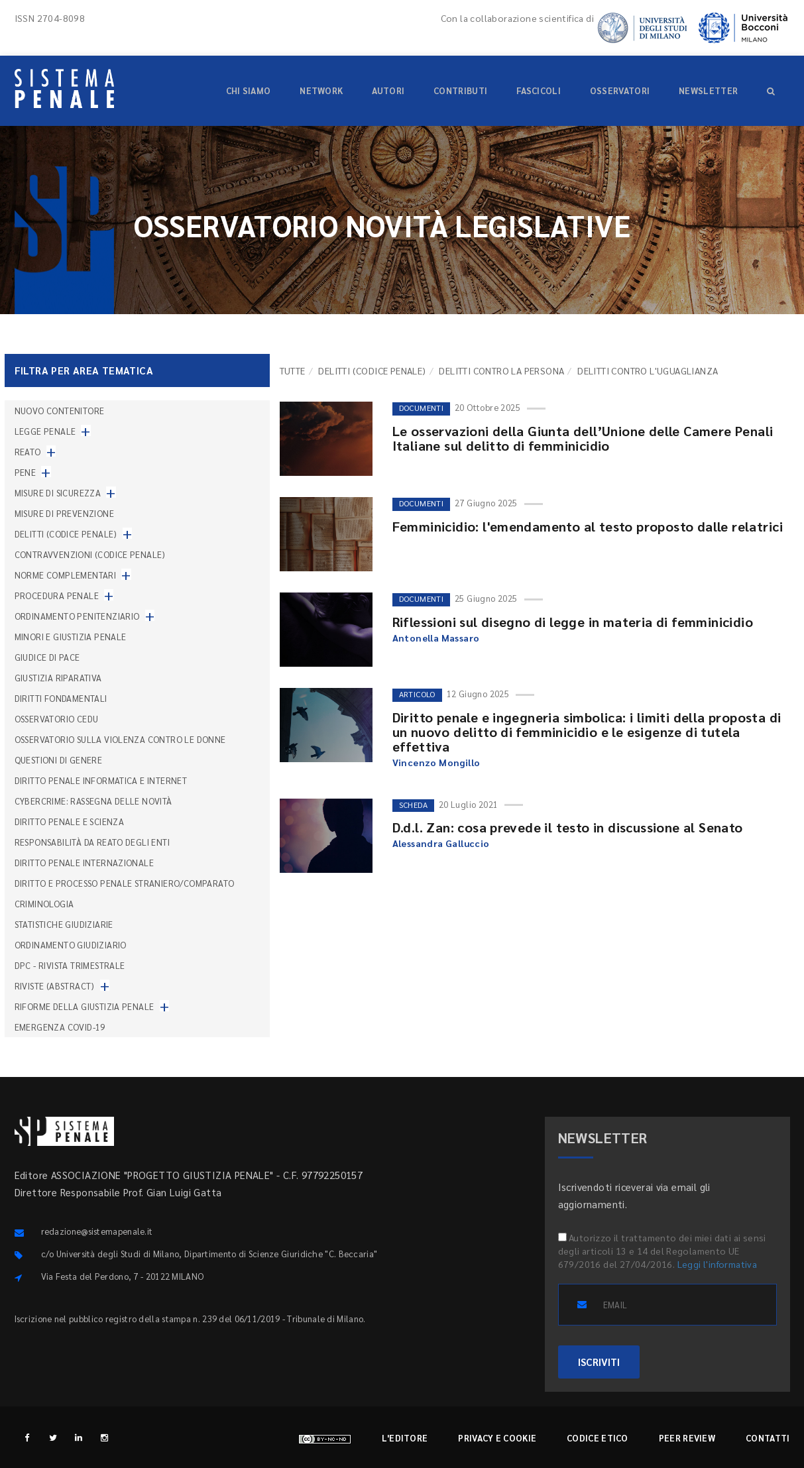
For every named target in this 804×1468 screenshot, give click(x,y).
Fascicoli (538, 90)
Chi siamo (248, 90)
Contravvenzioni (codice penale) (90, 554)
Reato (28, 451)
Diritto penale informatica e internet (101, 780)
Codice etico (597, 1437)
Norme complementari (66, 575)
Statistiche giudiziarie (64, 924)
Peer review (687, 1437)
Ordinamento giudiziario (71, 944)
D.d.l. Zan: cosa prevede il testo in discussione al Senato (567, 827)
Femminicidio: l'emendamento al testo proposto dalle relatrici (587, 526)
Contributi (460, 90)
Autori (388, 90)
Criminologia (44, 903)
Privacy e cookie (497, 1437)
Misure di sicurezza (58, 492)
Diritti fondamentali (61, 698)
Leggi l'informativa (717, 1264)
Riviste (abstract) (55, 985)
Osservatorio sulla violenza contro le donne (120, 739)
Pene (25, 472)
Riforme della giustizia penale (84, 1006)
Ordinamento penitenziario (77, 616)
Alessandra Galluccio (441, 843)
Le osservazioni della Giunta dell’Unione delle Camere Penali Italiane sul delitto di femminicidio (583, 438)
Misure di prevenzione (64, 513)
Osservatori (620, 90)
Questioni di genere (59, 759)
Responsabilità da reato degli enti (92, 842)
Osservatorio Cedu (57, 718)
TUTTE (293, 370)
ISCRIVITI (599, 1361)
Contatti (767, 1437)
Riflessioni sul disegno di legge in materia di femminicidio (573, 621)
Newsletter (708, 90)
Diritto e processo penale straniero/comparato (125, 883)
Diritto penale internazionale (84, 862)
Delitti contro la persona (501, 370)
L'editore (405, 1437)
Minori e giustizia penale (71, 636)
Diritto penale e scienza (70, 821)
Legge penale (45, 431)
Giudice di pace (47, 657)
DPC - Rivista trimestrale (70, 965)
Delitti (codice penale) (372, 370)
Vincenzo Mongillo (436, 762)
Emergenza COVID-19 (60, 1027)
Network (321, 90)
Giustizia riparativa (58, 677)
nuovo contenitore (60, 410)
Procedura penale (57, 595)
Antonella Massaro (436, 638)
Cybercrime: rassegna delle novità (93, 801)
